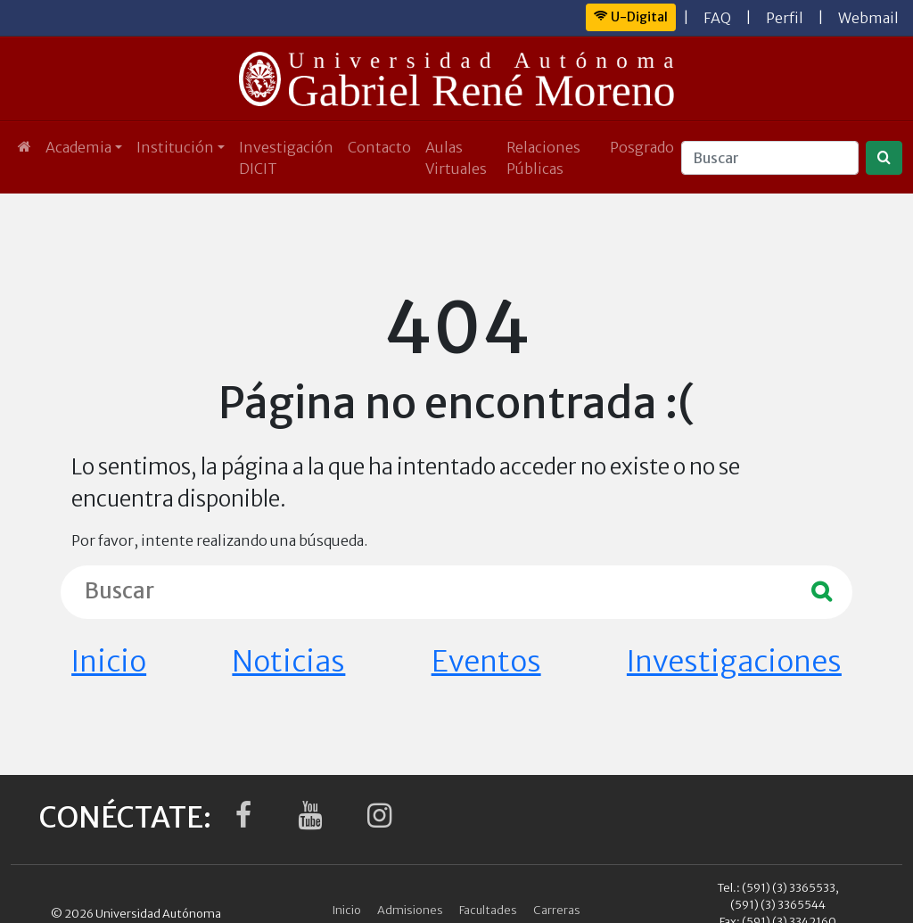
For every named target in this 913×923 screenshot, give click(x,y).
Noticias (288, 662)
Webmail (868, 18)
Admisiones (410, 909)
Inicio (108, 662)
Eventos (486, 662)
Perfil (784, 18)
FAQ (717, 18)
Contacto (379, 147)
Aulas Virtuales (456, 157)
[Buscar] (770, 158)
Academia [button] (78, 147)
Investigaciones (734, 662)
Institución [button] (175, 147)
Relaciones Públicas (543, 157)
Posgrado (642, 147)
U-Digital (631, 17)
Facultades (488, 909)
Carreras (556, 909)
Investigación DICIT (286, 157)
